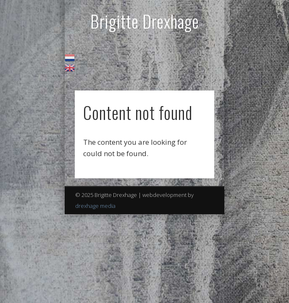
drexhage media (95, 206)
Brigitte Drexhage (144, 21)
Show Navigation (193, 75)
